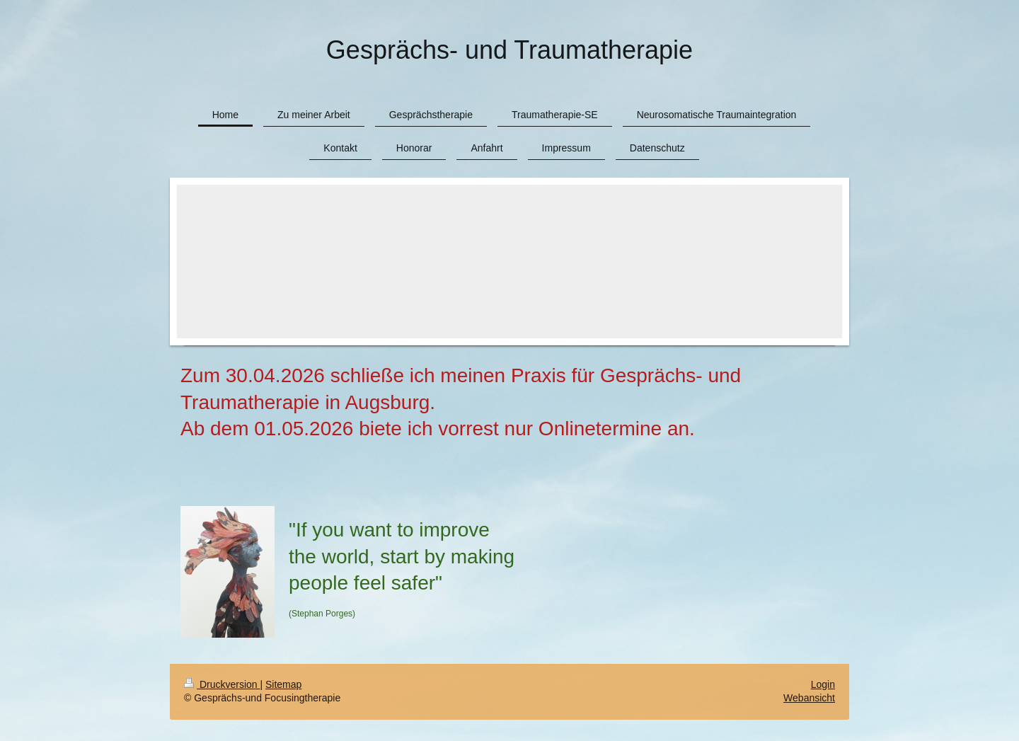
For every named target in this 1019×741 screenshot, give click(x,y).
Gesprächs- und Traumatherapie (509, 49)
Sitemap (283, 684)
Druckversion (222, 684)
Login (823, 684)
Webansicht (809, 697)
